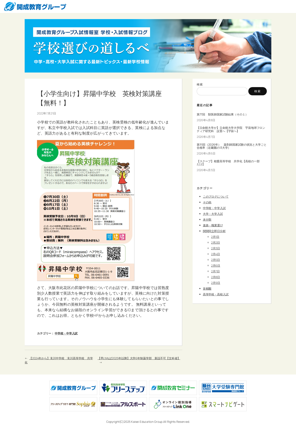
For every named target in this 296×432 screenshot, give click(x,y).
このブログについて (216, 196)
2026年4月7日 (206, 137)
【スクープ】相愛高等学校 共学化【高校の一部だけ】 (228, 163)
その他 (207, 202)
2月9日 (215, 283)
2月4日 (215, 254)
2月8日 (215, 277)
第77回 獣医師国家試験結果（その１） (222, 114)
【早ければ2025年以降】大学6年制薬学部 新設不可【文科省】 (139, 358)
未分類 (207, 219)
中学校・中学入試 (66, 333)
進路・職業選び (213, 225)
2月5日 (215, 260)
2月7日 (215, 271)
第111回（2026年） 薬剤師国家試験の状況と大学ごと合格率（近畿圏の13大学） (232, 146)
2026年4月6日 (206, 153)
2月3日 (215, 248)
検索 (200, 84)
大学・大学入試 (213, 214)
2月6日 (215, 265)
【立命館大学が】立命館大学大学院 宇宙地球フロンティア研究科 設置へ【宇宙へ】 (231, 129)
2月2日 (215, 242)
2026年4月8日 (206, 120)
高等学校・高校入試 (216, 294)
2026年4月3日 (206, 170)
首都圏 (207, 288)
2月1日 (215, 237)
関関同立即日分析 (214, 231)
